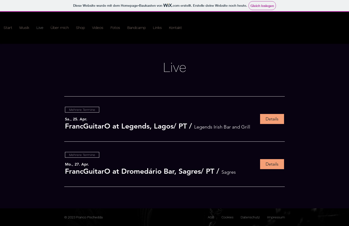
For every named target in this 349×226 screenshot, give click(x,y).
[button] (126, 126)
